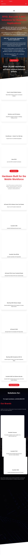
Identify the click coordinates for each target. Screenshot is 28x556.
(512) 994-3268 (15, 1)
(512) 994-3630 (6, 1)
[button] (14, 11)
